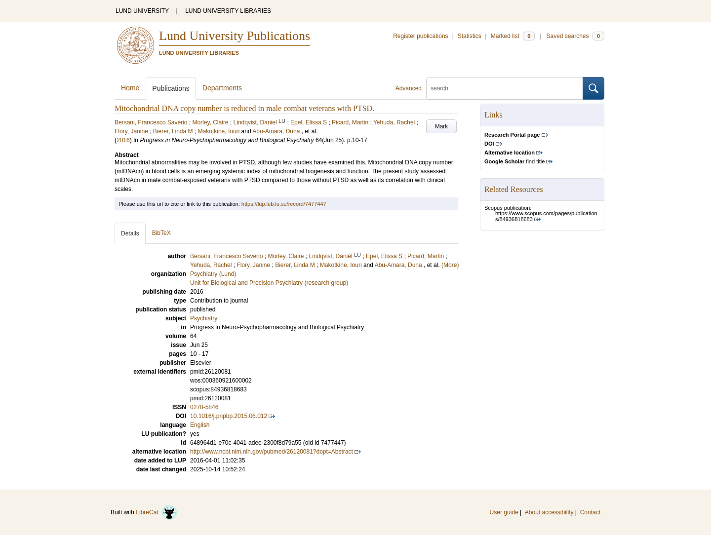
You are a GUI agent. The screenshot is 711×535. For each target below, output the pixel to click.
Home (130, 88)
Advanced (408, 88)
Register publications (420, 36)
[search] (504, 88)
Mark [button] (441, 126)
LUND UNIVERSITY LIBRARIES (228, 10)
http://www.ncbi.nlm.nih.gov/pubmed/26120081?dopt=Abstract (271, 451)
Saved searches (575, 36)
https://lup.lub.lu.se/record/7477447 (283, 204)
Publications (171, 88)
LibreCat (156, 512)
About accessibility (549, 512)
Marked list (513, 36)
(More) (450, 265)
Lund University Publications (234, 36)
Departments (222, 88)
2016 (123, 140)
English (199, 424)
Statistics (469, 36)
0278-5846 (204, 407)
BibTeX (161, 232)
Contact (590, 512)
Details (130, 233)
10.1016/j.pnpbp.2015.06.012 (228, 416)
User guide (504, 512)
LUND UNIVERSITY (142, 10)
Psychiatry (203, 318)
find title (514, 161)
